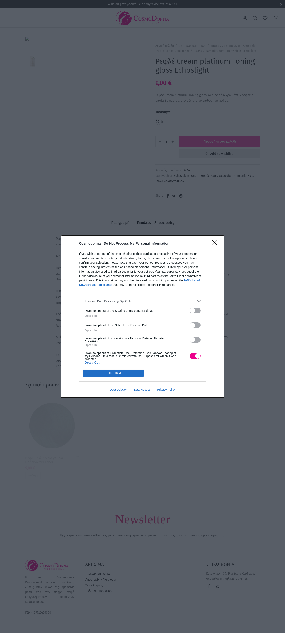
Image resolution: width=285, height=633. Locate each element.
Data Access (142, 389)
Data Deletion (119, 389)
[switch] (195, 310)
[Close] (216, 244)
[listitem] (143, 301)
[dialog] (142, 317)
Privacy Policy (166, 389)
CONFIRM (113, 373)
